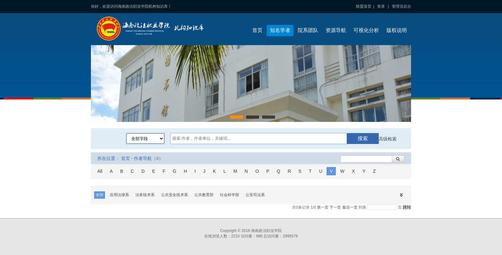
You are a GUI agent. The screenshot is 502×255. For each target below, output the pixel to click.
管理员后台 (401, 6)
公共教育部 (204, 195)
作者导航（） (148, 158)
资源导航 (336, 30)
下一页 (335, 207)
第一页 (322, 207)
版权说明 (396, 30)
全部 (99, 195)
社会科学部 (229, 195)
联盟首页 (363, 6)
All (99, 171)
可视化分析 (366, 30)
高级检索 (388, 138)
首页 (257, 30)
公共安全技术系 (174, 195)
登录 (381, 6)
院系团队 (308, 30)
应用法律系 (119, 195)
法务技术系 (145, 195)
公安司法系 (255, 195)
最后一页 (350, 207)
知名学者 (280, 30)
